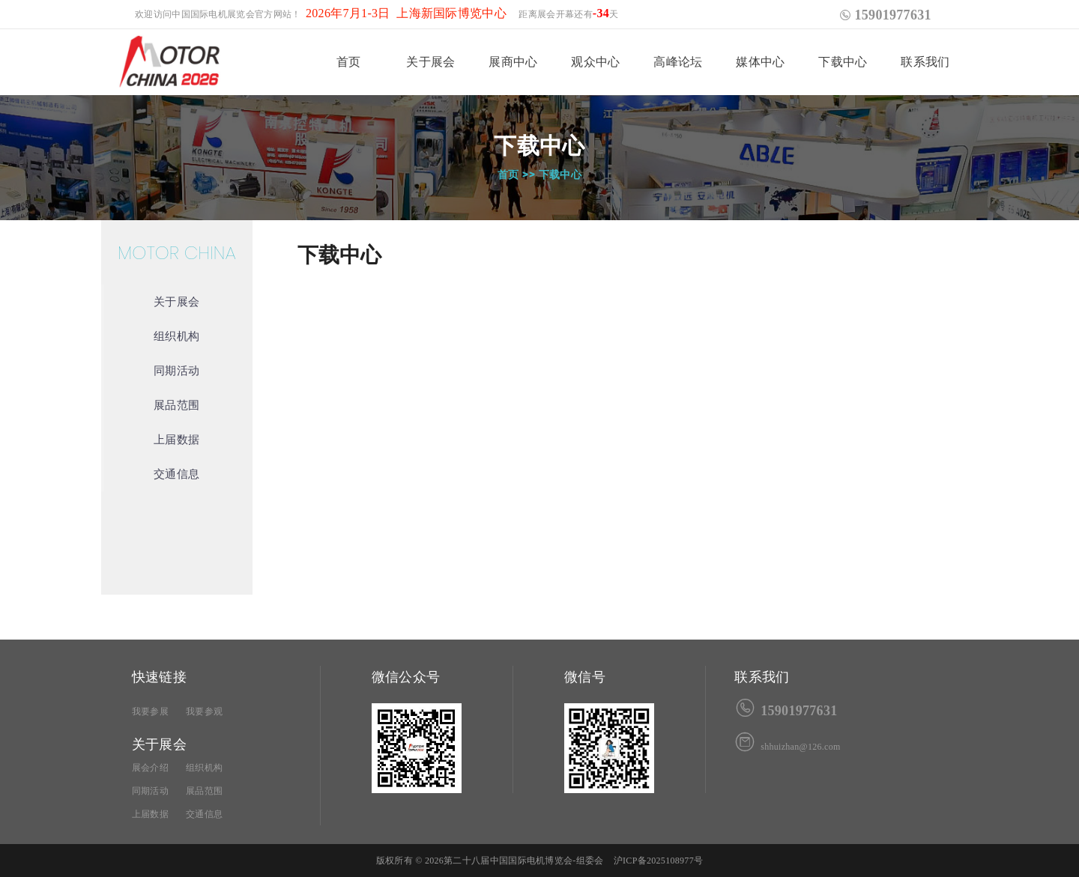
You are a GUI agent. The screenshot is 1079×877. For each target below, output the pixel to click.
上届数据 (176, 440)
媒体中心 (760, 61)
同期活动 (176, 371)
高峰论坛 (677, 61)
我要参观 (204, 711)
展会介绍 (150, 767)
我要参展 (150, 711)
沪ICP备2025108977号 (658, 860)
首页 (348, 61)
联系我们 (925, 61)
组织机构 (176, 336)
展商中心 (513, 61)
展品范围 (176, 405)
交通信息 (176, 474)
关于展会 (430, 61)
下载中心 (842, 61)
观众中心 (595, 61)
